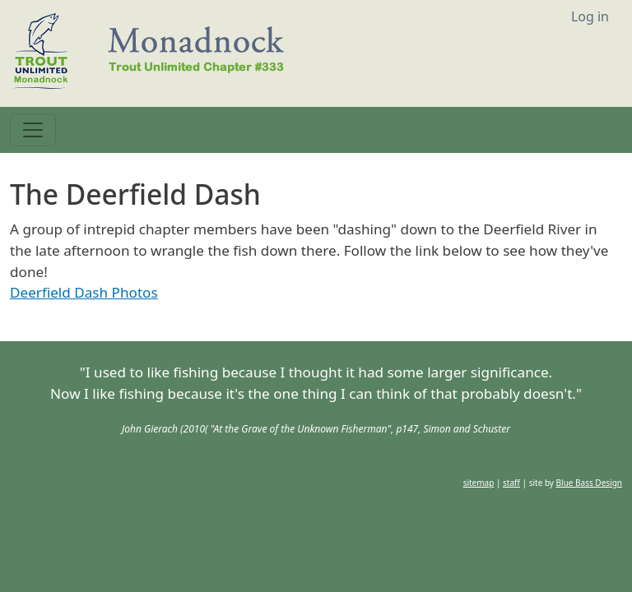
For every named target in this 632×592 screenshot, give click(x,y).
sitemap (479, 482)
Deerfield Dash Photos (84, 292)
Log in (590, 16)
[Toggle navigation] (33, 129)
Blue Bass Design (589, 482)
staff (511, 482)
